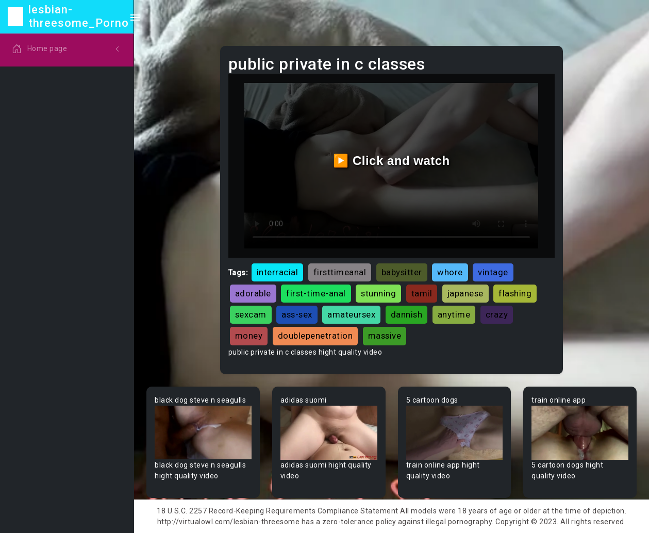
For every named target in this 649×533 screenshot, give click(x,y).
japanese (465, 293)
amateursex (351, 314)
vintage (493, 272)
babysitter (401, 272)
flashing (514, 293)
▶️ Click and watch (391, 161)
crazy (497, 314)
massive (385, 335)
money (249, 335)
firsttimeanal (340, 272)
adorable (253, 293)
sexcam (251, 314)
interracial (277, 272)
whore (450, 272)
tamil (421, 293)
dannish (407, 314)
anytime (454, 314)
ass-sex (296, 314)
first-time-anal (316, 293)
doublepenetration (315, 335)
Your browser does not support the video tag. (203, 433)
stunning (378, 293)
